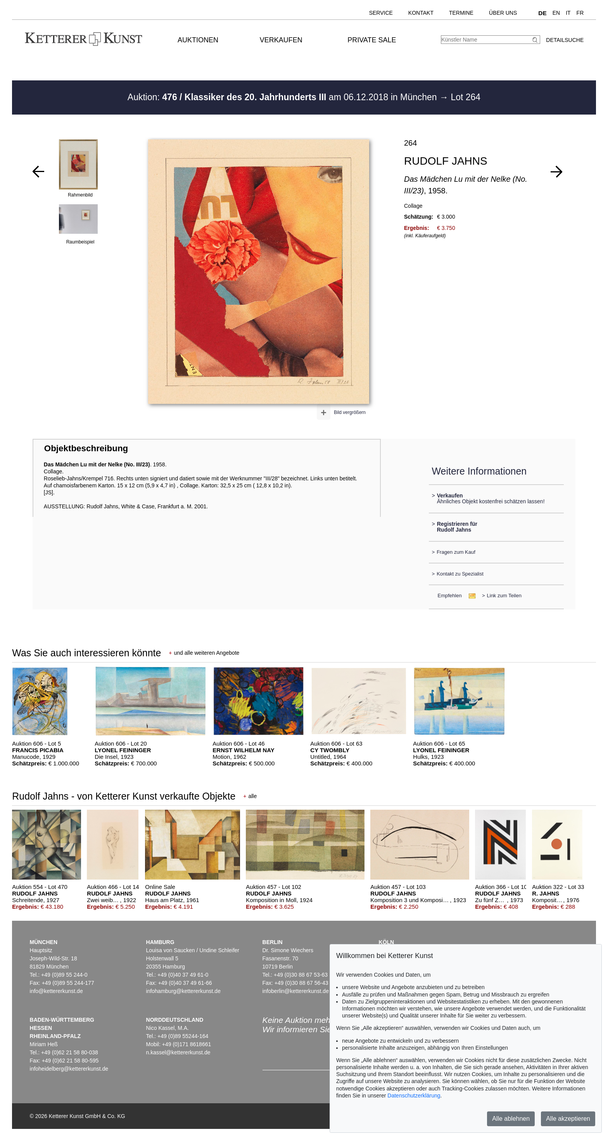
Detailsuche (565, 40)
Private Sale (371, 40)
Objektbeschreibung (86, 448)
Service (381, 13)
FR (580, 13)
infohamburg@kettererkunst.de (183, 991)
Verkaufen (281, 40)
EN (556, 13)
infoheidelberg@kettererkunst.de (69, 1069)
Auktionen (198, 40)
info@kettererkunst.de (56, 991)
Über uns (503, 13)
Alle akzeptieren (568, 1118)
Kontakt (421, 13)
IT (568, 13)
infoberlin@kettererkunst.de (296, 991)
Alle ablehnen (511, 1118)
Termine (461, 13)
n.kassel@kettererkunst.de (178, 1052)
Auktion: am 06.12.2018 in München (283, 97)
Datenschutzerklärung (413, 1095)
